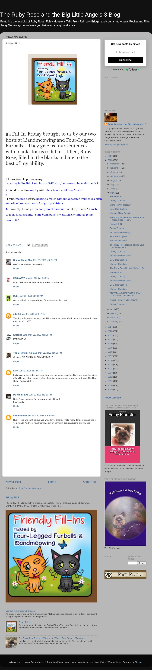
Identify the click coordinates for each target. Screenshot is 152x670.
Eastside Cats (20, 335)
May (112, 193)
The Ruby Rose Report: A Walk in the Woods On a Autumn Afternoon (51, 638)
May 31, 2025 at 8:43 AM (37, 278)
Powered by (125, 69)
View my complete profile (116, 144)
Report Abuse (112, 397)
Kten (15, 371)
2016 (110, 360)
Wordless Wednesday (120, 205)
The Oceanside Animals (25, 353)
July (112, 184)
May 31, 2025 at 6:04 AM (45, 260)
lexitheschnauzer (22, 415)
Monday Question (118, 240)
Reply (16, 268)
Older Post (90, 481)
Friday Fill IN (116, 224)
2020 (110, 343)
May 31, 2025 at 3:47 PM (33, 314)
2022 (110, 335)
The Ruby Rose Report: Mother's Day (128, 268)
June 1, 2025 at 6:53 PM (43, 415)
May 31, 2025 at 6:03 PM (50, 353)
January (114, 322)
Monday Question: (118, 289)
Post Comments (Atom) (30, 488)
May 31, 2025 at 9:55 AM (31, 296)
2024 (110, 327)
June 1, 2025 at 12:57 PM (31, 371)
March (113, 313)
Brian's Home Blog (22, 260)
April (112, 309)
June (113, 189)
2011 (110, 381)
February (115, 317)
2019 (110, 348)
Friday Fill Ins (25, 622)
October (114, 172)
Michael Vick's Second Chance (20, 611)
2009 (110, 389)
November (115, 168)
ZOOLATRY (19, 278)
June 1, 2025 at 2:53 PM (40, 395)
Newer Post (13, 481)
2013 (110, 373)
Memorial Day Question (121, 213)
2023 (110, 331)
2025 (110, 160)
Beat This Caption (118, 209)
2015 (110, 364)
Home (52, 481)
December (115, 164)
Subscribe (125, 60)
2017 (110, 356)
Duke (16, 296)
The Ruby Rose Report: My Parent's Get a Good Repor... (127, 218)
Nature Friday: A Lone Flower (124, 300)
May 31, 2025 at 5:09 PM (40, 335)
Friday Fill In (116, 196)
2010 (110, 385)
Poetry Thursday (118, 200)
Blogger (138, 662)
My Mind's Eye (20, 395)
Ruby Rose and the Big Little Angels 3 (127, 124)
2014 (110, 368)
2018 (110, 352)
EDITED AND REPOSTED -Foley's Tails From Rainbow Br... (126, 294)
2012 (110, 377)
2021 (110, 339)
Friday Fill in (13, 497)
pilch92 (17, 314)
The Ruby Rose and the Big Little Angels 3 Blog (60, 14)
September (115, 176)
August (114, 180)
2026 (110, 156)
